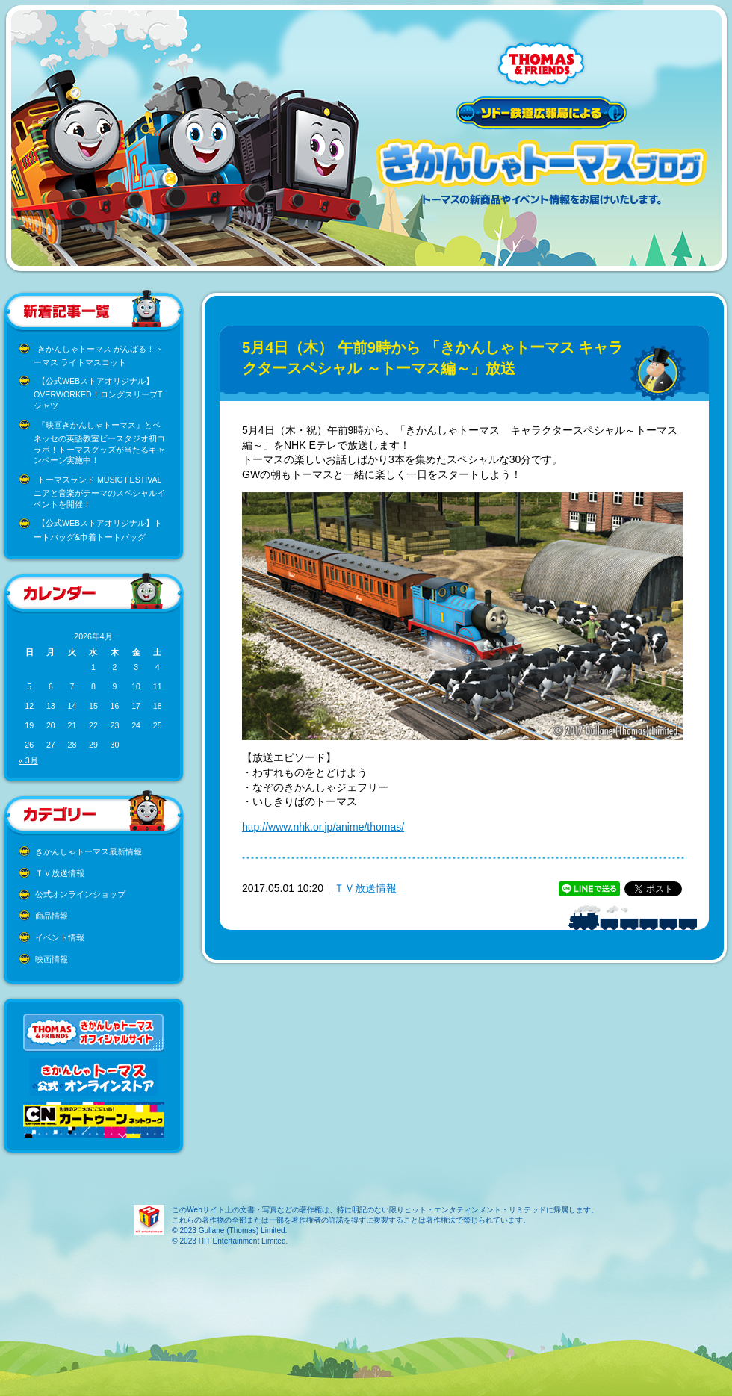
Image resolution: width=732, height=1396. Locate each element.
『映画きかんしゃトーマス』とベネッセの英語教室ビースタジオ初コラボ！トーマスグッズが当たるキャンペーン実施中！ (99, 443)
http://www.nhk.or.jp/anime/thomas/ (323, 827)
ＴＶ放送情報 (59, 873)
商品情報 (51, 915)
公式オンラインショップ (80, 894)
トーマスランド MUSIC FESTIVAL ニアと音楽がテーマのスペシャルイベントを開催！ (99, 492)
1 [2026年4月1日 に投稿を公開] (93, 667)
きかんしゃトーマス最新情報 (88, 851)
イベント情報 (59, 937)
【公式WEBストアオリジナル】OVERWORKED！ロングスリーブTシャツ (98, 393)
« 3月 (28, 760)
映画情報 (51, 959)
